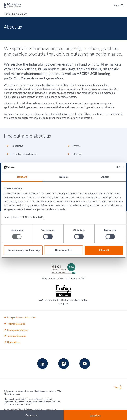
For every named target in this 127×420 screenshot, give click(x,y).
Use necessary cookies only (23, 250)
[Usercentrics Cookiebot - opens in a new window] (108, 167)
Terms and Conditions (13, 409)
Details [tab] (63, 176)
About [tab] (105, 176)
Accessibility (50, 409)
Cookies (38, 409)
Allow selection (63, 250)
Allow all (104, 250)
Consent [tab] (22, 176)
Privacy (29, 409)
